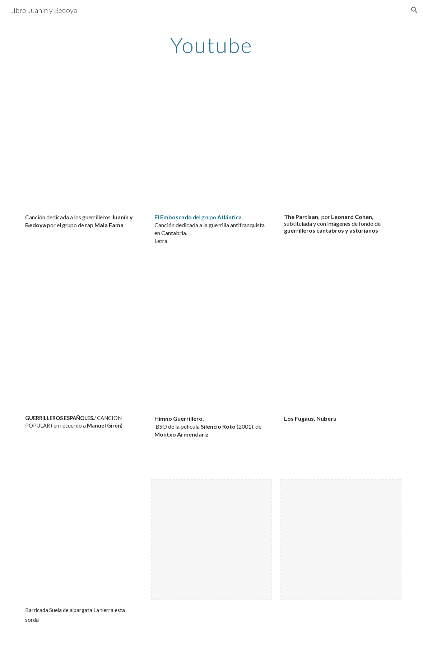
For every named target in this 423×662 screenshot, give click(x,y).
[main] (211, 45)
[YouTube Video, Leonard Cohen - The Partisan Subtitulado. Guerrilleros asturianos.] (341, 148)
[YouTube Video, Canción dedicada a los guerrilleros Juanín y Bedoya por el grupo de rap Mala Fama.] (82, 148)
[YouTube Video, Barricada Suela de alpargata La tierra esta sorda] (82, 540)
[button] (414, 10)
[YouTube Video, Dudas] (211, 350)
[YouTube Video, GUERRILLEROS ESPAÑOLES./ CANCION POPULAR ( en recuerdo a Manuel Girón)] (82, 350)
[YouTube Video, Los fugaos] (341, 350)
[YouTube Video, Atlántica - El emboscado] (211, 148)
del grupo (204, 217)
